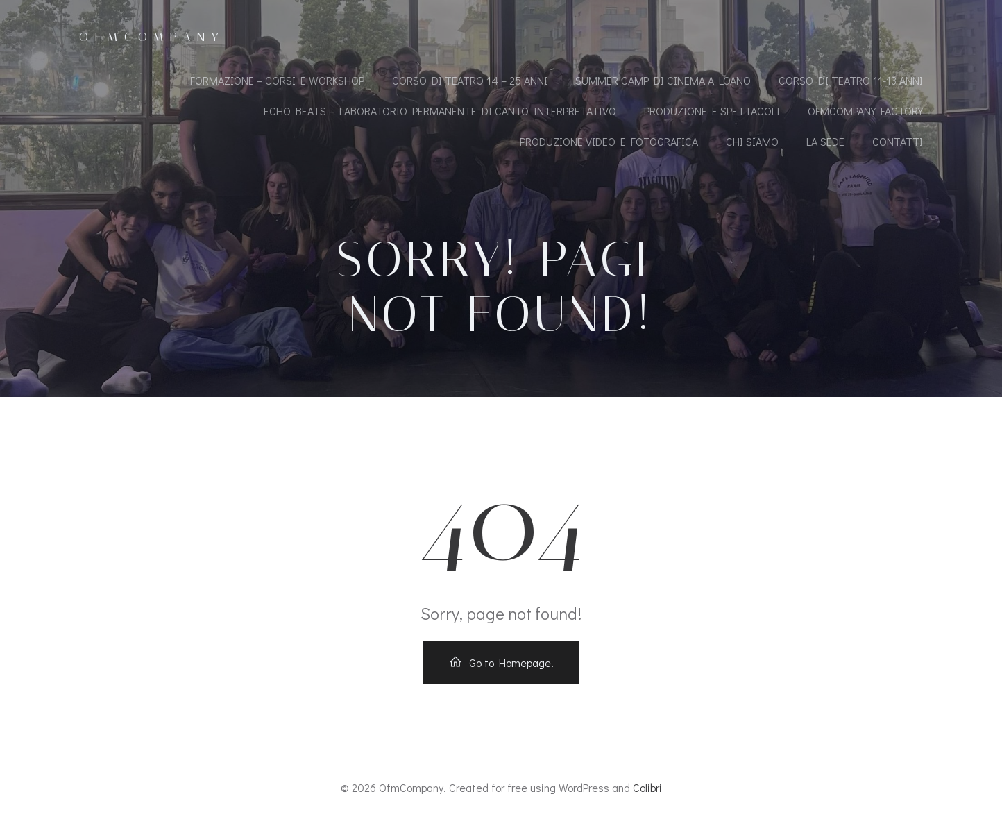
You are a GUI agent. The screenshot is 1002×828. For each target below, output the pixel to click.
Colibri (647, 787)
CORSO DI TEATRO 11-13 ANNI (851, 80)
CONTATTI (897, 141)
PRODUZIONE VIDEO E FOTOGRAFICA (609, 141)
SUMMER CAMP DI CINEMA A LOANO (663, 80)
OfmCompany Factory (865, 110)
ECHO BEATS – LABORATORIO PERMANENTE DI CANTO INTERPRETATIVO (440, 110)
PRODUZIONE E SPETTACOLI (712, 110)
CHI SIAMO (752, 141)
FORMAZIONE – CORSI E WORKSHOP (277, 80)
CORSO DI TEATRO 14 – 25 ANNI (469, 80)
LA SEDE (825, 141)
